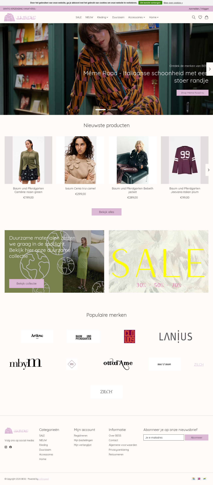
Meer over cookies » (173, 3)
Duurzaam (118, 17)
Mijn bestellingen (83, 440)
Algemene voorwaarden (123, 444)
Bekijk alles (106, 212)
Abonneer (196, 437)
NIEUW (89, 17)
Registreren (80, 435)
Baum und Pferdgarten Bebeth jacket (132, 190)
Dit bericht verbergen (150, 3)
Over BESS (115, 435)
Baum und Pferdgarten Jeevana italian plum (184, 190)
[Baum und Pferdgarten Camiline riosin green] (28, 160)
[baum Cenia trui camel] (80, 160)
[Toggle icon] (193, 17)
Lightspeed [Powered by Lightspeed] (44, 479)
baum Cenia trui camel (80, 188)
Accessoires (46, 454)
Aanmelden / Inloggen (199, 9)
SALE (79, 17)
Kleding (43, 444)
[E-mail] (163, 437)
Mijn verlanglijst (82, 444)
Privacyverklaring (119, 449)
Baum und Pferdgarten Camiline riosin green (28, 190)
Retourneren (116, 454)
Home (42, 459)
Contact (113, 440)
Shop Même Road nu (187, 91)
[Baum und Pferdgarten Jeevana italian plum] (185, 160)
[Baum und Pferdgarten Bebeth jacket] (132, 160)
